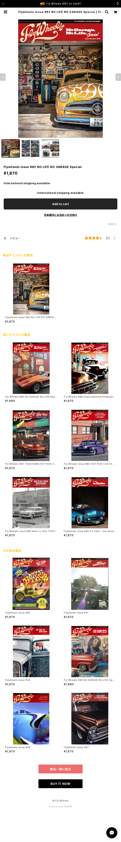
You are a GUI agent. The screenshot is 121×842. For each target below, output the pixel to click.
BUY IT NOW (60, 784)
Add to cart (60, 204)
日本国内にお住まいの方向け (60, 214)
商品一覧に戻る (60, 769)
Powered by (60, 806)
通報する (112, 224)
